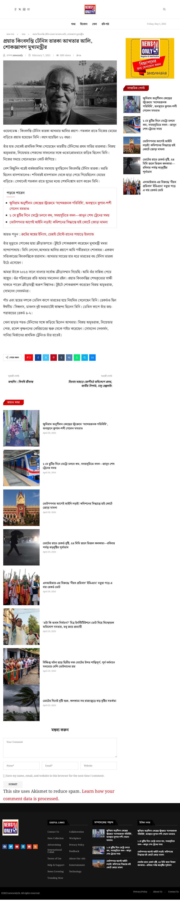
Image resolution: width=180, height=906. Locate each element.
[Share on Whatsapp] (77, 357)
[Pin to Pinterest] (53, 357)
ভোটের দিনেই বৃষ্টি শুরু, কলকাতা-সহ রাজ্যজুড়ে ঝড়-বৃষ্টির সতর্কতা (79, 701)
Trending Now (55, 878)
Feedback (74, 851)
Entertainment (77, 865)
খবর (73, 24)
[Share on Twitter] (46, 357)
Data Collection (56, 838)
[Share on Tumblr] (61, 357)
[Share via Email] (92, 357)
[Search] (164, 10)
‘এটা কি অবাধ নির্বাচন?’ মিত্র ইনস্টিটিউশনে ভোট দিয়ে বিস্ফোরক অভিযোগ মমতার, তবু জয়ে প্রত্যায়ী (78, 624)
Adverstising (54, 845)
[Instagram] (24, 9)
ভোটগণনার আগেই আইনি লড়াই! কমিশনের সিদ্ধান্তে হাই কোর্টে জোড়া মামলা (59, 222)
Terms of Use (54, 859)
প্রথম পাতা (10, 34)
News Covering (56, 872)
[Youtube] (28, 9)
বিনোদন (83, 24)
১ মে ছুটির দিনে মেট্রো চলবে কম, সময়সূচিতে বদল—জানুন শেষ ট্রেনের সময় (59, 215)
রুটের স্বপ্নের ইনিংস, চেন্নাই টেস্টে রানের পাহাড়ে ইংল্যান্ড (57, 234)
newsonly (18, 55)
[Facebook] (15, 9)
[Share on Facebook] (38, 357)
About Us (157, 892)
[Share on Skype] (84, 357)
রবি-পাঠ (105, 24)
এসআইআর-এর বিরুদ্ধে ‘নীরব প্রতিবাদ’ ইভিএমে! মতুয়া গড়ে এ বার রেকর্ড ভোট (77, 585)
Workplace (75, 838)
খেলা (94, 24)
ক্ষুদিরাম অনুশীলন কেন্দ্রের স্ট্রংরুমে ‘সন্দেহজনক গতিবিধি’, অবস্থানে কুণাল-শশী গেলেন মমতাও (75, 426)
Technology (75, 872)
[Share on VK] (69, 357)
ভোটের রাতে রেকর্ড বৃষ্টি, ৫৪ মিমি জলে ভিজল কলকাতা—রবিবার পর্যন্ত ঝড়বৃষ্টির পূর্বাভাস (79, 545)
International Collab (55, 851)
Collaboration (76, 832)
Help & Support (56, 865)
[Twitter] (19, 9)
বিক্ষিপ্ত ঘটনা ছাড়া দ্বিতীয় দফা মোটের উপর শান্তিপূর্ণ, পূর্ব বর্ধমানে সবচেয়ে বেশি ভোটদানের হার (79, 664)
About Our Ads (77, 859)
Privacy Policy (76, 845)
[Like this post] (30, 357)
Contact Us (53, 832)
